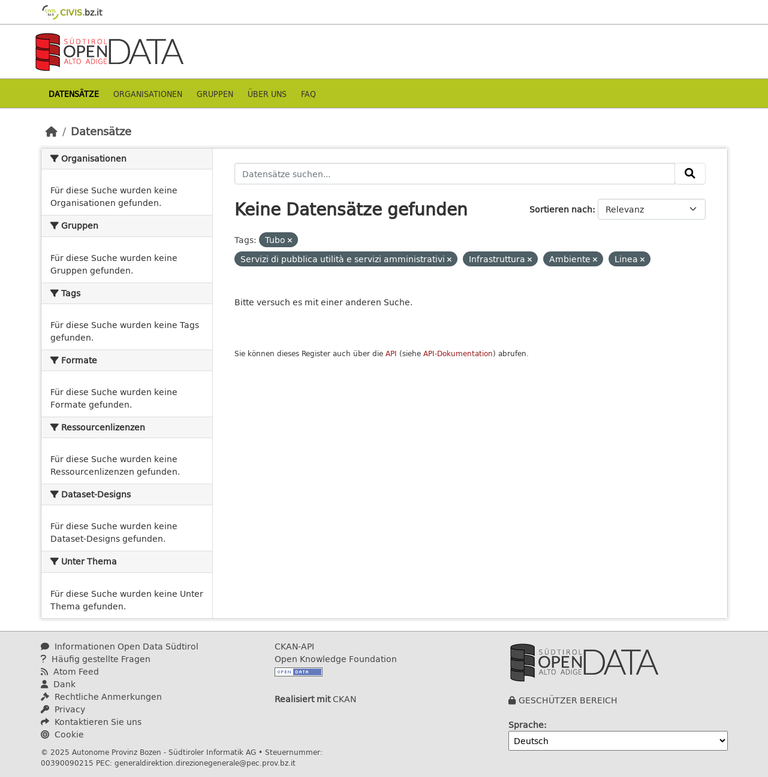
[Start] (52, 131)
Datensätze (74, 93)
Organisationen (147, 93)
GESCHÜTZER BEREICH (568, 700)
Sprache (526, 724)
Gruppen (215, 93)
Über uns (267, 93)
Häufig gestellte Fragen (95, 658)
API (391, 353)
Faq (308, 93)
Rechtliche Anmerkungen (101, 696)
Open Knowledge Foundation (336, 658)
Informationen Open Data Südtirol (119, 646)
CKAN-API (294, 646)
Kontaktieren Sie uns (91, 721)
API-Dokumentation (458, 353)
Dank (58, 684)
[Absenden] (690, 173)
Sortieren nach (560, 209)
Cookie (62, 734)
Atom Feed (70, 671)
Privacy (63, 709)
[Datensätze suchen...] (454, 173)
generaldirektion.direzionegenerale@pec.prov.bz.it (205, 762)
